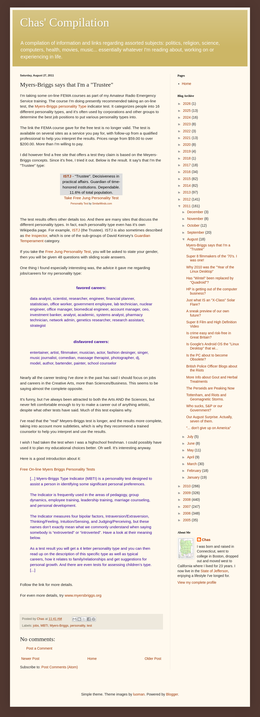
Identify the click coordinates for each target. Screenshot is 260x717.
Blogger (172, 694)
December (195, 212)
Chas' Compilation (64, 22)
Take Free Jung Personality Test (91, 198)
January (193, 477)
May (190, 450)
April (191, 457)
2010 (187, 486)
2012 (187, 199)
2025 (187, 111)
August (193, 239)
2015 (187, 179)
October (193, 225)
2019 (187, 151)
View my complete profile (197, 582)
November (195, 219)
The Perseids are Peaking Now (210, 388)
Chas (206, 540)
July (190, 437)
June (191, 443)
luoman (139, 694)
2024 (187, 117)
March (192, 464)
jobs (36, 625)
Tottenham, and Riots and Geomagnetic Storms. (206, 397)
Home (91, 659)
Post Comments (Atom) (60, 667)
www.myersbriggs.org (83, 595)
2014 (187, 185)
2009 (187, 493)
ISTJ (67, 176)
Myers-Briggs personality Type (60, 106)
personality (77, 625)
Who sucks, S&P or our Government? (204, 408)
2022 (187, 131)
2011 (187, 206)
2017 (187, 165)
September (196, 232)
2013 (187, 192)
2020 (187, 145)
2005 (187, 520)
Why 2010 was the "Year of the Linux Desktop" (210, 269)
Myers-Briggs (59, 625)
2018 (187, 158)
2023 (187, 124)
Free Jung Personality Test (68, 251)
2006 (187, 513)
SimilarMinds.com (102, 203)
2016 (187, 172)
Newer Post (30, 659)
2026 (187, 104)
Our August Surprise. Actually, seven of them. (209, 419)
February (194, 471)
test (89, 625)
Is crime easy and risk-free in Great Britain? (208, 335)
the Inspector (36, 235)
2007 (187, 507)
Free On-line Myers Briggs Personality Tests (57, 469)
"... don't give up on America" (208, 428)
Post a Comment (39, 648)
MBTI (44, 625)
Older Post (153, 659)
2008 (187, 500)
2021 (187, 138)
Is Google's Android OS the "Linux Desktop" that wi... (212, 346)
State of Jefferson (214, 571)
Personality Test (79, 203)
